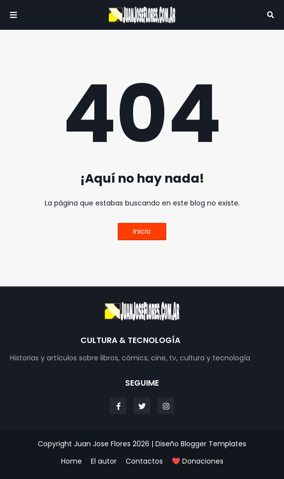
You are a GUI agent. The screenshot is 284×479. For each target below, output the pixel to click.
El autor (104, 461)
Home (71, 461)
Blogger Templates (213, 444)
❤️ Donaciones (197, 461)
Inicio (142, 231)
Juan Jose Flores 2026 (111, 444)
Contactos (144, 461)
